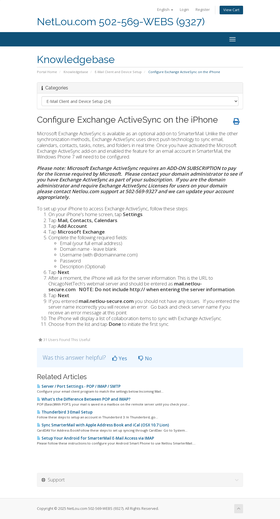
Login (184, 9)
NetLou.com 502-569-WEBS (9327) (121, 21)
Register (203, 9)
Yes (119, 358)
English (165, 9)
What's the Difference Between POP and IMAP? (84, 399)
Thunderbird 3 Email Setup (64, 412)
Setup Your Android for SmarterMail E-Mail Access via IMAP (95, 438)
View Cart (231, 9)
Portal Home (47, 72)
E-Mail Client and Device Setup (118, 72)
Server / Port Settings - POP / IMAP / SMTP (79, 386)
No (145, 358)
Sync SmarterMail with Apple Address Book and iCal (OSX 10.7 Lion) (103, 425)
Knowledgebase (76, 72)
